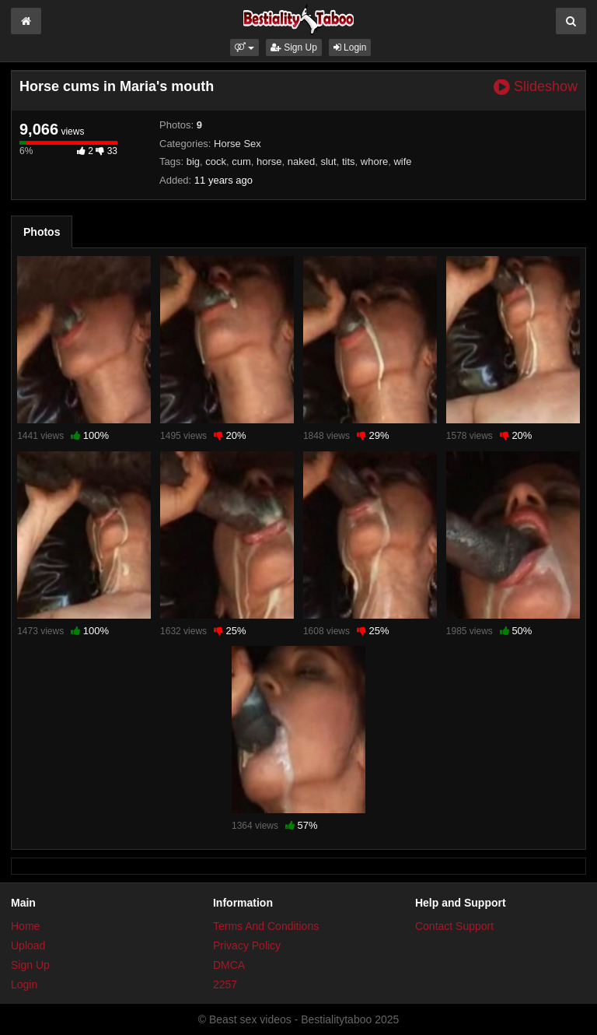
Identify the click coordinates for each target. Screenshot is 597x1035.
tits (348, 161)
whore (374, 161)
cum (241, 161)
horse (269, 161)
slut (328, 161)
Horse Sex (237, 143)
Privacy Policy (247, 945)
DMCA (229, 965)
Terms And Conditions (266, 926)
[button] (244, 47)
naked (301, 161)
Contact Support (454, 926)
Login (350, 47)
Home (25, 926)
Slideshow (536, 86)
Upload (28, 945)
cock (215, 161)
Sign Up (294, 47)
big (193, 161)
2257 (225, 984)
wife (402, 161)
